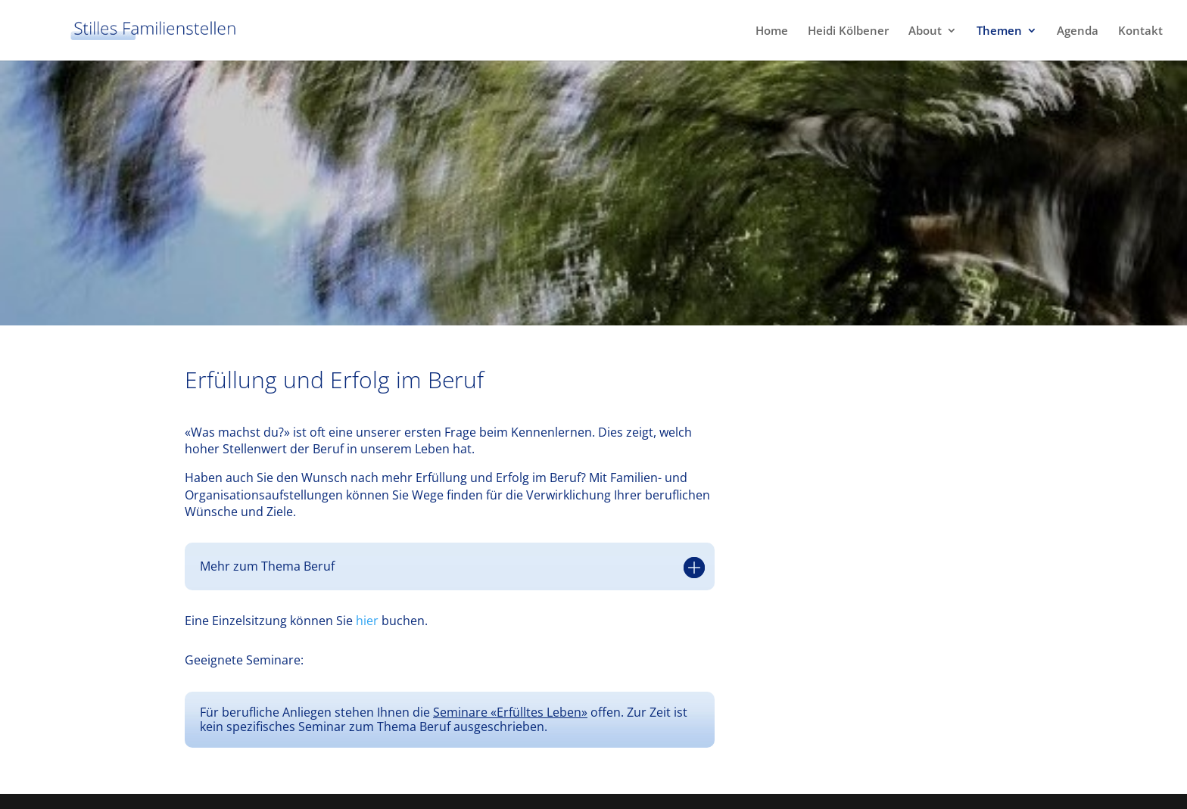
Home (772, 31)
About (925, 31)
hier (367, 620)
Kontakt (1140, 31)
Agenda (1077, 31)
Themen (999, 31)
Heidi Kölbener (848, 31)
